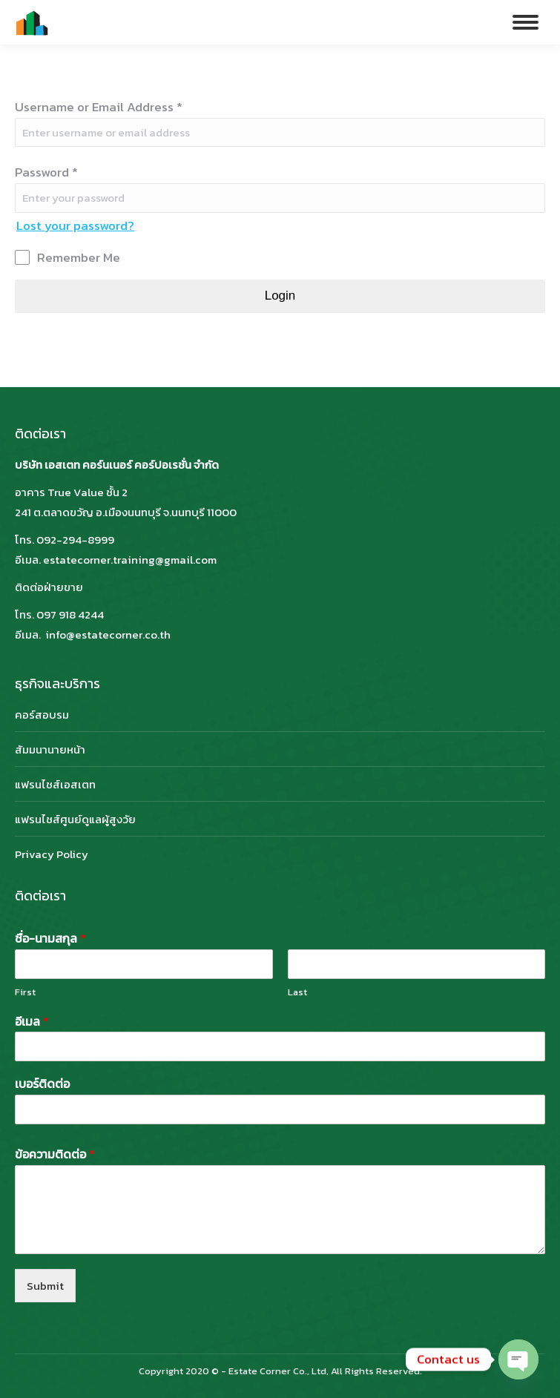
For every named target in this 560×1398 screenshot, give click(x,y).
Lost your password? (75, 226)
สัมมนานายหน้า (50, 749)
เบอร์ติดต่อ (42, 1084)
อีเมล (32, 1021)
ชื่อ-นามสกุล (50, 938)
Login (280, 295)
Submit (45, 1285)
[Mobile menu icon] (525, 22)
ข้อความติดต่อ (55, 1154)
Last (297, 992)
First (25, 992)
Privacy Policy (51, 854)
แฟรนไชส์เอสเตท (55, 784)
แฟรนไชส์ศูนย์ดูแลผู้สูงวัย (75, 819)
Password (46, 172)
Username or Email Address (98, 106)
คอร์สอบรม (42, 714)
